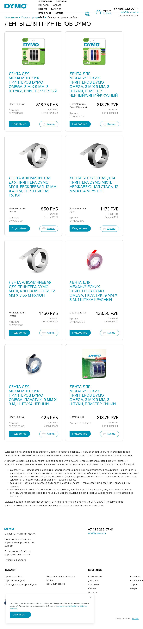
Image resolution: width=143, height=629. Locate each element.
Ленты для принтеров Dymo (20, 584)
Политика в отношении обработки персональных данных (19, 542)
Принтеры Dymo (13, 576)
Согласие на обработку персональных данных (17, 553)
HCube (135, 618)
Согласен (19, 614)
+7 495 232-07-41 (126, 9)
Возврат (42, 9)
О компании (45, 1)
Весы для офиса (55, 583)
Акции (41, 17)
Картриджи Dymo (14, 580)
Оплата (57, 5)
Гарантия (56, 9)
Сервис (59, 13)
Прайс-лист (44, 13)
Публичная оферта (15, 559)
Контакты (43, 5)
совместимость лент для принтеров (109, 451)
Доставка (61, 1)
